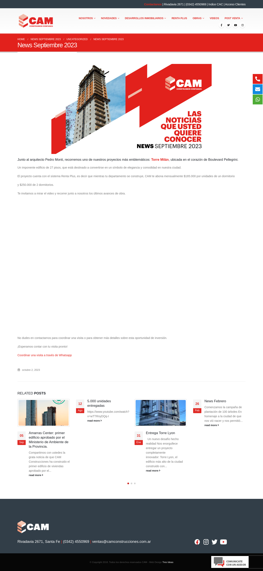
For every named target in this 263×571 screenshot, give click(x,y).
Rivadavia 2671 (173, 4)
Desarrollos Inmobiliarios (144, 18)
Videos (214, 18)
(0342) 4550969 (196, 4)
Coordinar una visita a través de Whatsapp (44, 355)
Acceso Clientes (235, 4)
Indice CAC (215, 4)
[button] (128, 483)
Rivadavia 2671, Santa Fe (38, 542)
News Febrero (215, 401)
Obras (197, 18)
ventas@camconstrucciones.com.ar (121, 542)
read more (36, 475)
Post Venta (232, 18)
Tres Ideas (167, 562)
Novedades (109, 18)
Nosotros (86, 18)
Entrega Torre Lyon (160, 433)
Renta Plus (179, 18)
